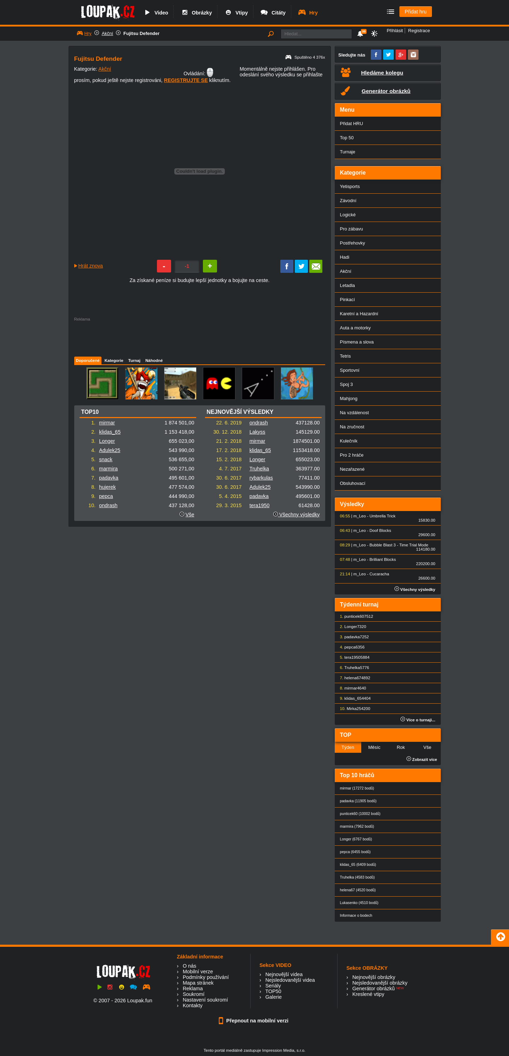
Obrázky (196, 13)
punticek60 (354, 616)
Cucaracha (379, 574)
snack (105, 459)
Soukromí (194, 994)
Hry (308, 13)
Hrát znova (90, 266)
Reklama (193, 988)
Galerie (273, 997)
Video (155, 13)
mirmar (107, 423)
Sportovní (349, 370)
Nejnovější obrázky (374, 977)
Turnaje (347, 151)
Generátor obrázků (373, 988)
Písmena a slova (357, 342)
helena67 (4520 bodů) (358, 890)
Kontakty (193, 1005)
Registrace (419, 30)
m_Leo (359, 516)
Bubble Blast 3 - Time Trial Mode (398, 545)
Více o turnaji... (417, 720)
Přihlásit (395, 30)
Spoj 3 (346, 384)
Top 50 (347, 137)
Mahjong (349, 398)
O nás (189, 966)
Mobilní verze (198, 971)
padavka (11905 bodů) (358, 801)
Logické (348, 214)
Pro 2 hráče (352, 455)
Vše (190, 514)
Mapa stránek (198, 983)
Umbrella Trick (382, 516)
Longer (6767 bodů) (356, 839)
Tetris (345, 356)
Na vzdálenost (354, 412)
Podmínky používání (206, 977)
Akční (107, 33)
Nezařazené (352, 469)
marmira (108, 468)
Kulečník (349, 441)
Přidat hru (416, 11)
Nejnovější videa (284, 974)
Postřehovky (352, 243)
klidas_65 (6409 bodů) (358, 865)
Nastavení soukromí (205, 1000)
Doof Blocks (380, 530)
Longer (107, 441)
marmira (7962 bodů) (357, 826)
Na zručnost (352, 426)
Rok (401, 747)
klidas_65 (110, 432)
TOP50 (273, 991)
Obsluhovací (352, 483)
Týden (347, 747)
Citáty (273, 13)
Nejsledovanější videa (290, 980)
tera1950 (260, 505)
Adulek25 (109, 450)
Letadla (347, 285)
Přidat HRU (351, 123)
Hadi (345, 257)
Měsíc (374, 747)
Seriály (273, 985)
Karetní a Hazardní (359, 313)
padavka (108, 478)
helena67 (352, 678)
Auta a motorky (355, 327)
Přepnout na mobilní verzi (254, 1020)
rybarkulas (261, 478)
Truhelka (259, 468)
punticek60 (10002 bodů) (360, 814)
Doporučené (88, 360)
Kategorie (114, 360)
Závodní (348, 200)
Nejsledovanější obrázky (380, 983)
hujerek (107, 487)
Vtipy (236, 13)
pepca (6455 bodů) (355, 852)
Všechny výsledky (296, 514)
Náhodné (154, 360)
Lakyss (257, 432)
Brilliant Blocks (382, 559)
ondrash (108, 505)
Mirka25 (354, 708)
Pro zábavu (351, 228)
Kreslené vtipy (368, 994)
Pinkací (347, 299)
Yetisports (350, 186)
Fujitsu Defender (141, 33)
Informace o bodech (356, 915)
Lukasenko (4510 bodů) (359, 903)
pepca (106, 496)
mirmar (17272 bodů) (357, 788)
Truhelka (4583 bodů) (357, 877)
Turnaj (134, 360)
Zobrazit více (421, 759)
